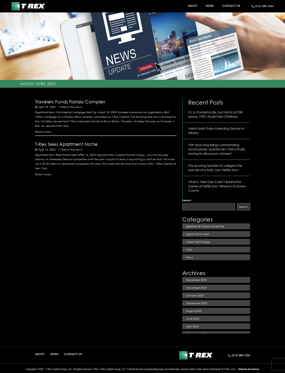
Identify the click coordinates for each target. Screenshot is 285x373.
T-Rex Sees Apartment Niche (66, 144)
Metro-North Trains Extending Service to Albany (216, 130)
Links (189, 249)
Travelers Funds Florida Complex (70, 101)
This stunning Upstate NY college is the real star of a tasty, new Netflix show (215, 168)
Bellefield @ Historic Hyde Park (205, 226)
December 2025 (196, 280)
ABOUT (40, 354)
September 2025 (196, 303)
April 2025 (192, 326)
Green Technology (198, 242)
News (189, 257)
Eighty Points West (197, 234)
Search (186, 200)
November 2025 (196, 287)
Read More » (43, 131)
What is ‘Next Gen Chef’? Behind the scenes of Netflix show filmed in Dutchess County (217, 186)
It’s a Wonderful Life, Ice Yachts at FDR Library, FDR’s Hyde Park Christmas (215, 114)
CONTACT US (231, 6)
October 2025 (195, 295)
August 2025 (194, 311)
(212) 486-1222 (262, 6)
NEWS (210, 6)
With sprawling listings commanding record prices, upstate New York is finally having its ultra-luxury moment (216, 149)
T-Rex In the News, (71, 107)
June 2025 (192, 318)
